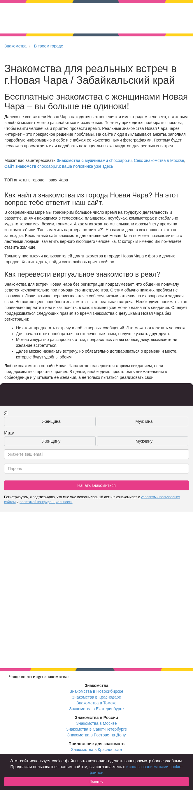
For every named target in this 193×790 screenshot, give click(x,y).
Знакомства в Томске (96, 703)
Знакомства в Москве (96, 723)
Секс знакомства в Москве (159, 160)
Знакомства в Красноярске (96, 749)
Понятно (96, 782)
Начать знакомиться (96, 485)
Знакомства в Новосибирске (96, 691)
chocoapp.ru (94, 160)
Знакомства (15, 46)
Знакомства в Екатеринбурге (96, 708)
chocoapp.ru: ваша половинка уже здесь (58, 166)
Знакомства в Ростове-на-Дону (96, 735)
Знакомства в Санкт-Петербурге (96, 729)
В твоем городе (48, 46)
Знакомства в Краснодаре (96, 697)
